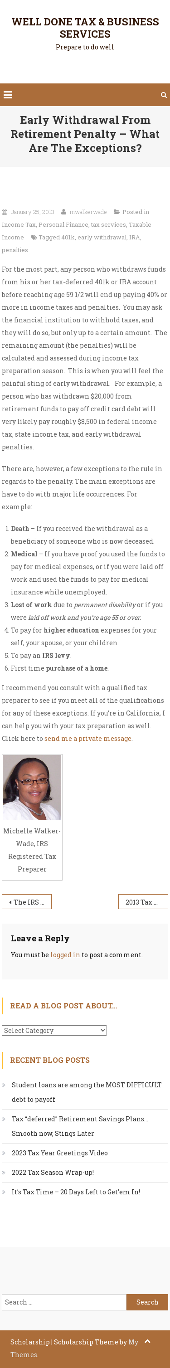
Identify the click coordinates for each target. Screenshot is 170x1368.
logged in (65, 954)
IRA (134, 237)
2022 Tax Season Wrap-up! (53, 1172)
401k (68, 237)
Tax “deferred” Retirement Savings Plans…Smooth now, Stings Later (80, 1126)
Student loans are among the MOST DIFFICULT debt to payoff (87, 1092)
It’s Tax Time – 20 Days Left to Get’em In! (76, 1192)
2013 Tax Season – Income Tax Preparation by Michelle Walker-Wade (147, 902)
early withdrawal (102, 237)
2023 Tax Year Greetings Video (60, 1153)
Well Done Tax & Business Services (85, 27)
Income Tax (19, 224)
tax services (108, 224)
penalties (15, 250)
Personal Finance (63, 224)
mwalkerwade (88, 212)
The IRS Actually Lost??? (33, 902)
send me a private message (87, 738)
